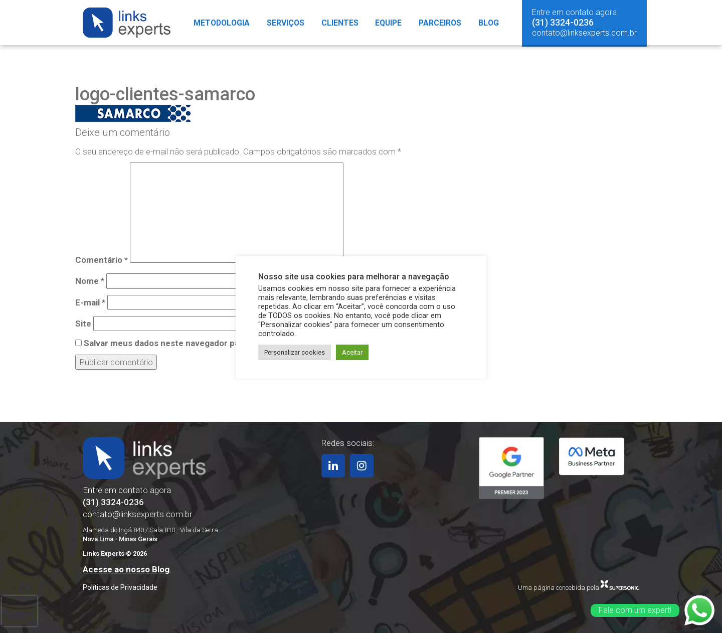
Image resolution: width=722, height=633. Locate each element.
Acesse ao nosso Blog (126, 569)
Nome (89, 281)
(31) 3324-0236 (563, 22)
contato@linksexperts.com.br (584, 33)
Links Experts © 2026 (115, 553)
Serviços (285, 23)
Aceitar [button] (352, 352)
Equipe (389, 23)
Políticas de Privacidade (120, 587)
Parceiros (442, 23)
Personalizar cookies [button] (294, 352)
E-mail (90, 302)
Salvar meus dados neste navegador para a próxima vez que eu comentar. (230, 343)
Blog (491, 23)
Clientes (339, 23)
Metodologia (220, 23)
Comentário (101, 260)
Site (83, 324)
